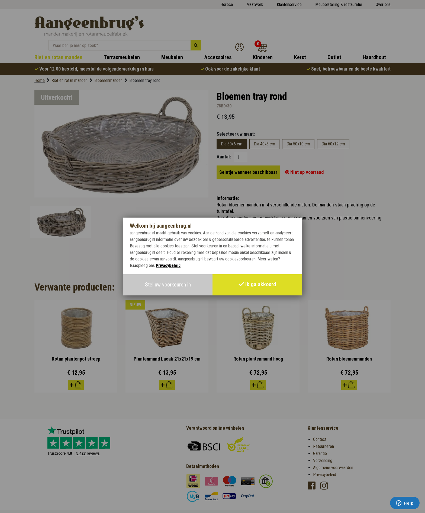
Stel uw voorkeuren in (168, 285)
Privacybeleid (168, 265)
